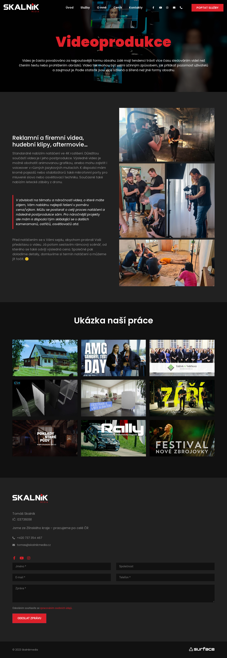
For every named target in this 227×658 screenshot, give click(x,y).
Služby (85, 7)
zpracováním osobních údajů (56, 608)
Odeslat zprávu (29, 618)
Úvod (69, 7)
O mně (101, 7)
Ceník (118, 7)
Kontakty (136, 7)
